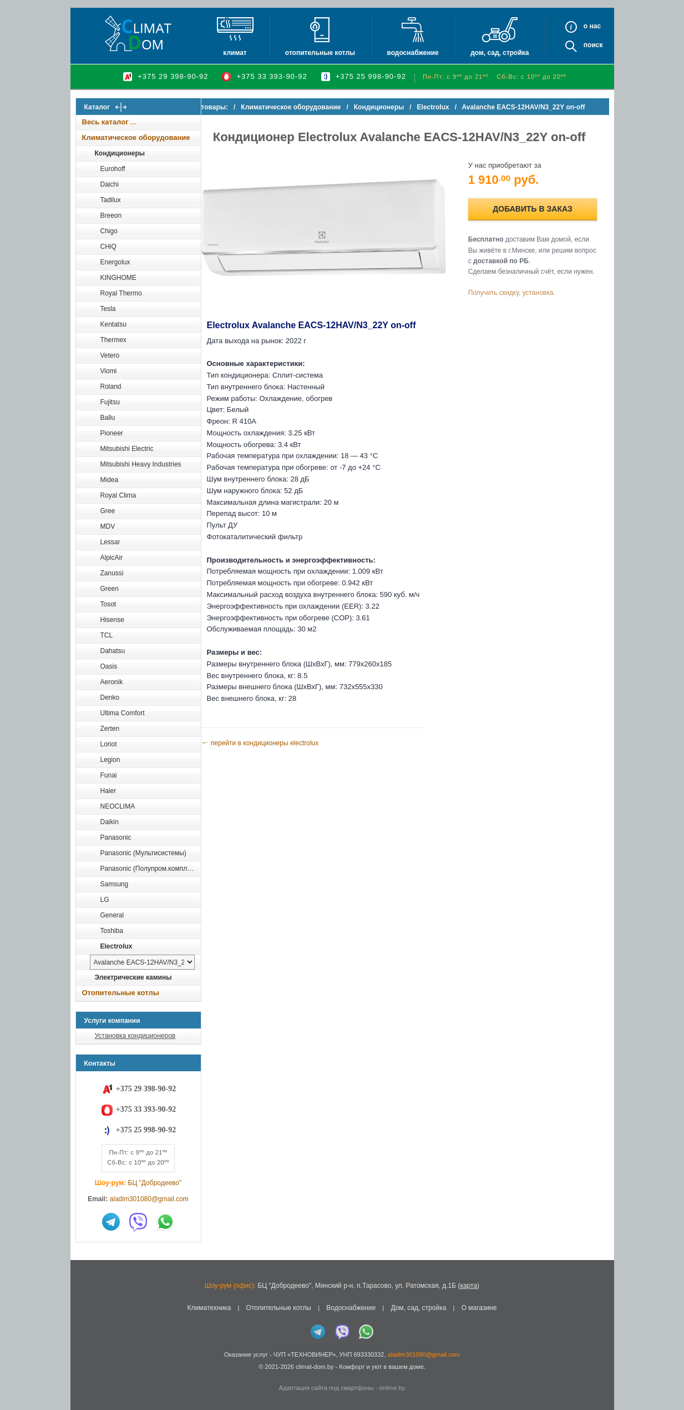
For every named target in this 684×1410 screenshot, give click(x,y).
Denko (110, 697)
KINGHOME (118, 278)
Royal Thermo (121, 293)
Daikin (109, 822)
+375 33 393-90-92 (271, 76)
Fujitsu (110, 402)
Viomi (108, 371)
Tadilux (110, 200)
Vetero (110, 355)
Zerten (110, 728)
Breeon (111, 215)
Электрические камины (133, 977)
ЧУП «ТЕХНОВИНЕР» (304, 1354)
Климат (234, 53)
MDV (107, 526)
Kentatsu (113, 324)
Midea (109, 480)
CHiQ (108, 246)
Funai (108, 775)
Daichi (109, 184)
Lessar (110, 542)
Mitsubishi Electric (127, 449)
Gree (107, 511)
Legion (110, 760)
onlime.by (392, 1387)
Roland (110, 386)
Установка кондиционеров (135, 1036)
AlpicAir (111, 557)
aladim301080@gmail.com (149, 1199)
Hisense (112, 620)
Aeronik (111, 682)
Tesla (108, 309)
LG (104, 900)
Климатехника (209, 1308)
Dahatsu (112, 651)
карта (468, 1285)
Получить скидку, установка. (520, 304)
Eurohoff (112, 169)
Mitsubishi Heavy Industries (140, 464)
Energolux (115, 262)
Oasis (109, 666)
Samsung (114, 884)
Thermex (113, 340)
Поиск (593, 45)
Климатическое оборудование (136, 137)
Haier (108, 791)
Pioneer (111, 433)
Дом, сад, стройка (499, 53)
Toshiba (111, 931)
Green (109, 589)
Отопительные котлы (320, 53)
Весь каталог (105, 122)
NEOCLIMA (117, 806)
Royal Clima (118, 495)
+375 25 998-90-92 (371, 76)
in (86, 1375)
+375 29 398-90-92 (173, 76)
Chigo (109, 231)
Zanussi (112, 573)
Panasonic (115, 837)
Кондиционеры (120, 153)
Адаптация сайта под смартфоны (326, 1387)
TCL (106, 635)
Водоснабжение (412, 53)
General (112, 915)
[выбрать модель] (142, 962)
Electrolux (116, 946)
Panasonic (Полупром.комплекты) (150, 868)
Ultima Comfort (122, 713)
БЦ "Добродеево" (155, 1183)
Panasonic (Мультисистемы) (143, 853)
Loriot (108, 744)
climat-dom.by (314, 1366)
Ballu (107, 418)
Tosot (108, 604)
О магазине (479, 1308)
